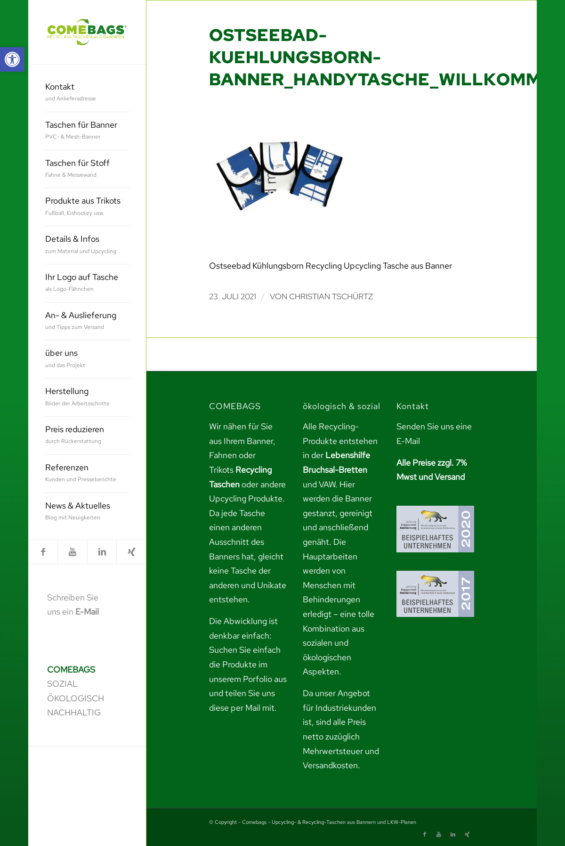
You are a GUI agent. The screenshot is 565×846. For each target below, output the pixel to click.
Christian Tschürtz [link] (331, 296)
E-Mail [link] (87, 611)
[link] (12, 59)
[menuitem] (87, 93)
